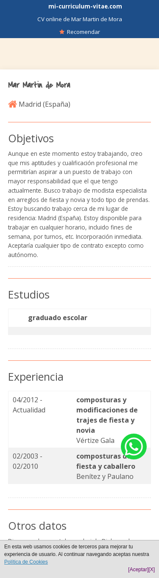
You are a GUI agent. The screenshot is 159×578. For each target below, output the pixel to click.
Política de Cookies (26, 562)
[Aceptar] (138, 569)
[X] (151, 569)
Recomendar (79, 32)
